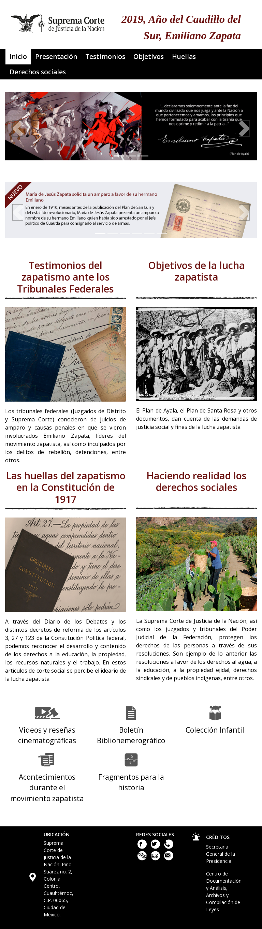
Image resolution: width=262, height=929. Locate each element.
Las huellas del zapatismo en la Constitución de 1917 (66, 487)
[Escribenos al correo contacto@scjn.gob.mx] (169, 858)
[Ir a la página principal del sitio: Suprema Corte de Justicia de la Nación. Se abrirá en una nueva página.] (57, 20)
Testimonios (105, 56)
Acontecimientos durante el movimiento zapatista (47, 787)
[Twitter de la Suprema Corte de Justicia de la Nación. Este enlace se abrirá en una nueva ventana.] (156, 847)
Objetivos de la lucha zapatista (196, 271)
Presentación (56, 56)
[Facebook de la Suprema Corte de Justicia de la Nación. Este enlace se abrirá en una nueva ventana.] (142, 847)
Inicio (18, 56)
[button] (17, 128)
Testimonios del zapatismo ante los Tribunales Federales (65, 277)
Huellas (184, 56)
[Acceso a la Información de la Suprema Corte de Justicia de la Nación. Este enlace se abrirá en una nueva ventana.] (156, 858)
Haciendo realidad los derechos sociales (196, 482)
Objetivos (148, 56)
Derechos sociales (38, 72)
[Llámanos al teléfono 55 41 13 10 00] (169, 847)
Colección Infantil (215, 730)
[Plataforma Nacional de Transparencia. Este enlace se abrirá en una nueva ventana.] (142, 858)
